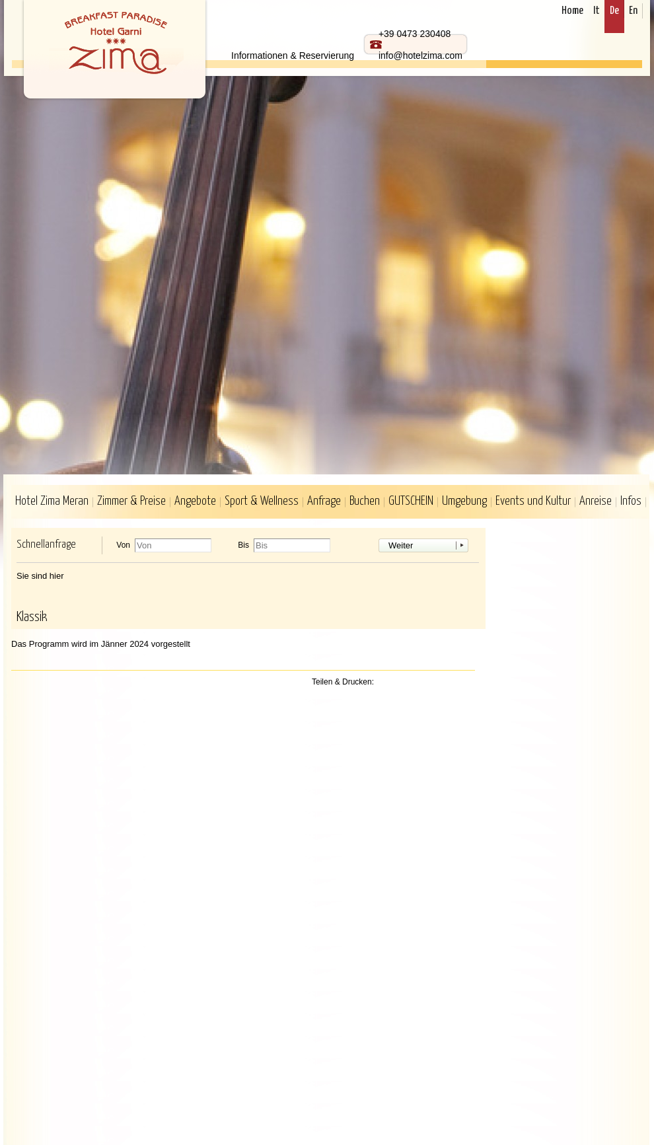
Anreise (595, 501)
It (596, 11)
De (614, 11)
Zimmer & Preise (131, 501)
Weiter (400, 545)
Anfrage (324, 501)
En (633, 11)
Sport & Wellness (262, 501)
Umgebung (464, 501)
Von (123, 545)
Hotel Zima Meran (52, 501)
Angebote (195, 501)
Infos (630, 501)
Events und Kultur (533, 501)
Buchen (364, 501)
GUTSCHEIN (410, 501)
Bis (243, 545)
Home (572, 11)
